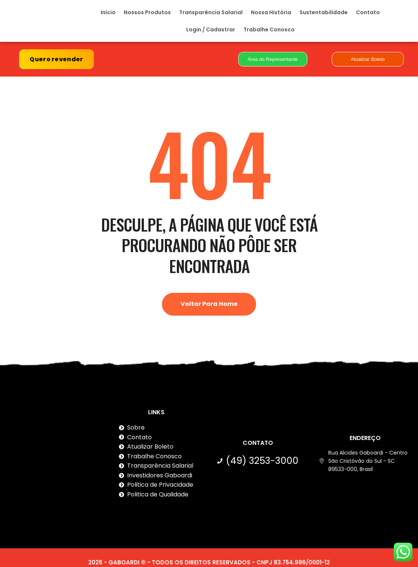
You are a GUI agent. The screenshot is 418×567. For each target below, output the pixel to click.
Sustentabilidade (323, 15)
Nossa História (271, 15)
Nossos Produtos (147, 15)
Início (108, 15)
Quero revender (56, 64)
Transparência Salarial (211, 15)
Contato (368, 15)
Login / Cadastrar (210, 32)
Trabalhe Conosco (269, 32)
